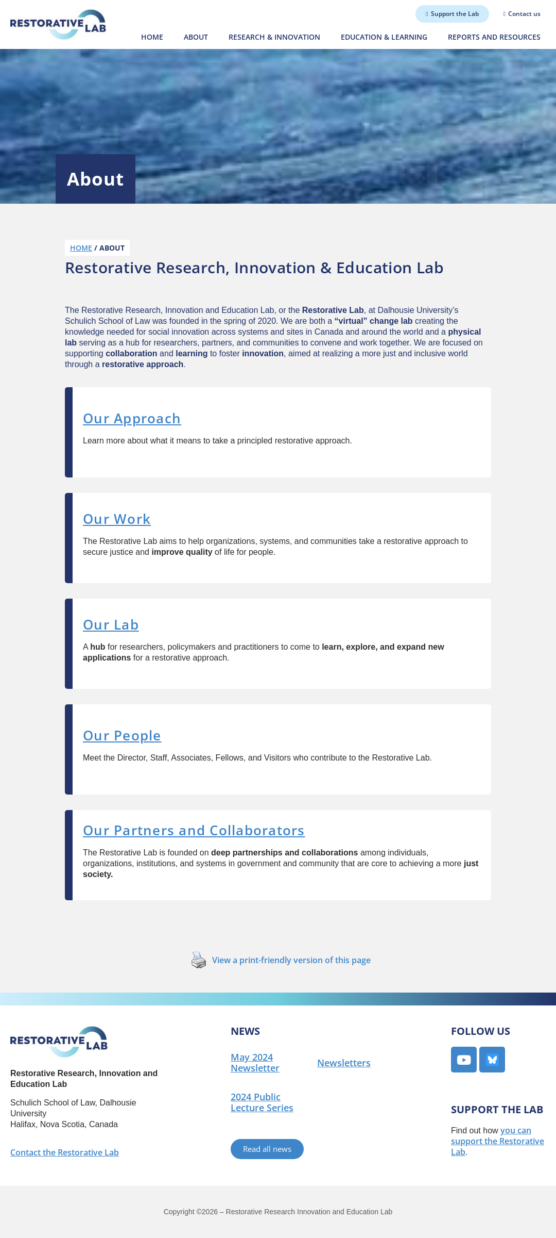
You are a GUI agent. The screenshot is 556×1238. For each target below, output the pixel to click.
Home (152, 37)
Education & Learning (384, 37)
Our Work (117, 518)
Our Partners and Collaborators (194, 830)
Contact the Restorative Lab (64, 1152)
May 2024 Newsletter (255, 1062)
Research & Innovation (274, 37)
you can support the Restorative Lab (497, 1141)
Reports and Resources (494, 37)
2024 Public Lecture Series (262, 1102)
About (196, 37)
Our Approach (132, 418)
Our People (122, 735)
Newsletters (344, 1063)
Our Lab (111, 624)
